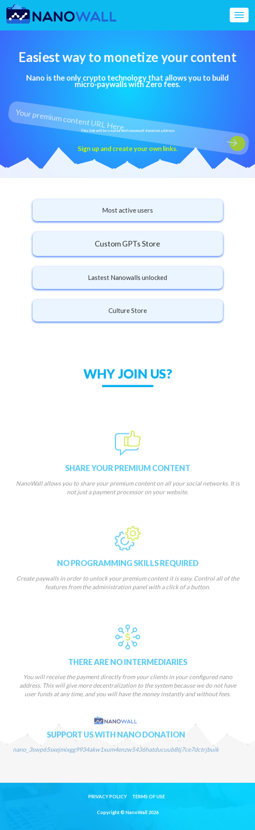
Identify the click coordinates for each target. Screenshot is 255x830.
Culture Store (127, 310)
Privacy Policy (107, 796)
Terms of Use (148, 796)
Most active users (127, 210)
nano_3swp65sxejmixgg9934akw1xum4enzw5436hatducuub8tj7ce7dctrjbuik (116, 761)
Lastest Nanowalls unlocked (127, 277)
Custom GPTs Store (127, 243)
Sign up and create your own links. (128, 148)
